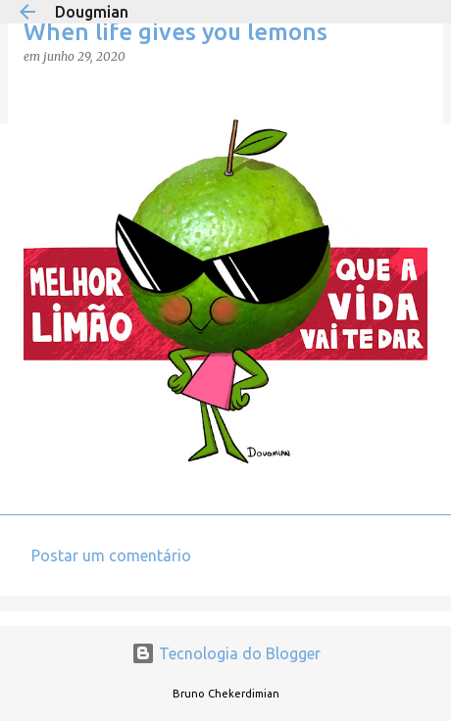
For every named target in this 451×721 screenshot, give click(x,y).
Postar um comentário (111, 555)
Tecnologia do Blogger (226, 653)
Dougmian (91, 12)
